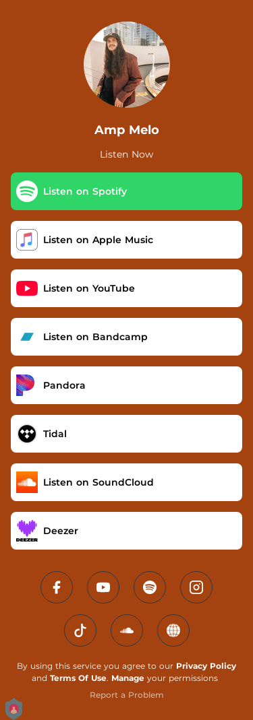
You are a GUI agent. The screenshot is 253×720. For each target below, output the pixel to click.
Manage (127, 678)
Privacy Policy (206, 666)
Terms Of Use (78, 678)
